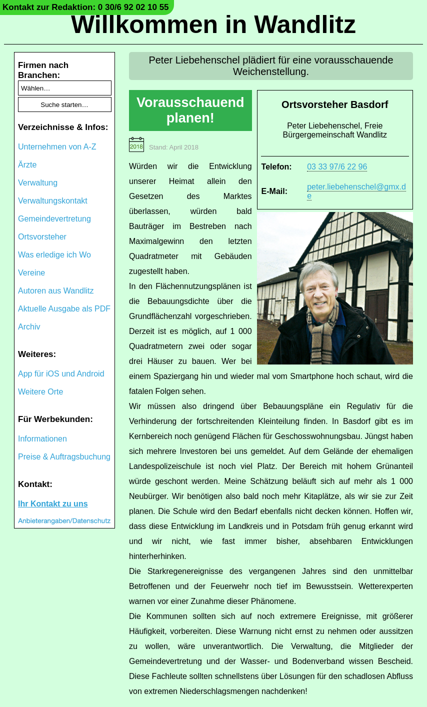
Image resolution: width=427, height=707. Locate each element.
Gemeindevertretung (54, 218)
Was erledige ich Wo (54, 254)
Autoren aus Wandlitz (56, 290)
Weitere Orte (40, 392)
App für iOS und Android (61, 374)
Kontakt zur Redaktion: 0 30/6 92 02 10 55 (85, 7)
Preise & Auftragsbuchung (64, 456)
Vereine (31, 272)
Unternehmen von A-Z (57, 146)
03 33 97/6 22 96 (337, 166)
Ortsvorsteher (42, 236)
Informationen (42, 438)
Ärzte (27, 164)
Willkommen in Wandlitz (213, 24)
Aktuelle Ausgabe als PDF (64, 308)
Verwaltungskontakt (53, 200)
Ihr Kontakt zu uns (53, 504)
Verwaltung (38, 182)
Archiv (29, 326)
